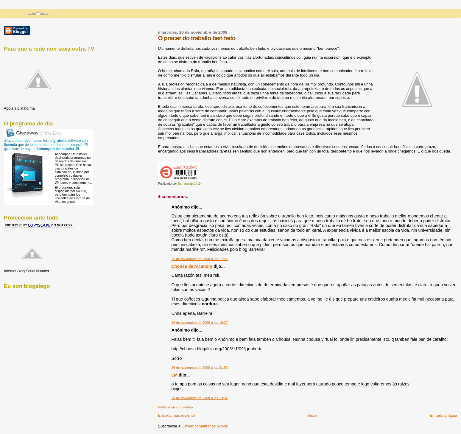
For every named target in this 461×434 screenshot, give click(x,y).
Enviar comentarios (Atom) (205, 426)
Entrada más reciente (176, 415)
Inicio (312, 415)
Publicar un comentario (175, 407)
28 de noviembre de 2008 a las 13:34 (199, 398)
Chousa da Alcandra (191, 266)
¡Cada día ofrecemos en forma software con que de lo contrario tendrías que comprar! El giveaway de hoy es (46, 145)
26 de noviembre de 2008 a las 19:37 (199, 322)
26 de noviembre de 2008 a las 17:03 (199, 259)
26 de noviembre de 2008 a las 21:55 (199, 367)
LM (174, 375)
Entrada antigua (443, 415)
